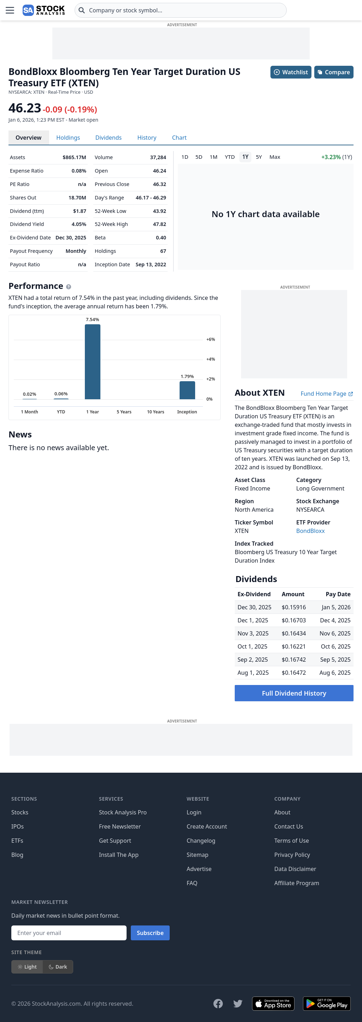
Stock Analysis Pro (123, 812)
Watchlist (290, 72)
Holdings (68, 137)
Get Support (115, 840)
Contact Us (288, 826)
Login (194, 812)
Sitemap (198, 855)
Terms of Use (291, 840)
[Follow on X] (238, 1003)
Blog (17, 855)
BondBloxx (310, 531)
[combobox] (181, 10)
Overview (28, 137)
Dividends (108, 137)
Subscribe (150, 933)
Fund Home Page (327, 393)
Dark (57, 966)
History (146, 137)
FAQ (192, 883)
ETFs (17, 840)
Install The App (119, 855)
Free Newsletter (120, 826)
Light (27, 966)
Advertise (199, 869)
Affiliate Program (296, 883)
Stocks (19, 812)
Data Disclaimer (295, 869)
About (282, 812)
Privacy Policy (292, 855)
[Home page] (43, 10)
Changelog (201, 840)
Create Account (207, 826)
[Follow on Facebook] (218, 1003)
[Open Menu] (10, 10)
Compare (333, 72)
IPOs (17, 826)
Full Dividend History (294, 693)
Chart (179, 137)
